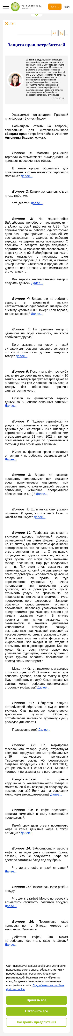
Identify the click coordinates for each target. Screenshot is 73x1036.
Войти (66, 7)
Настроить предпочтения (36, 1022)
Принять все (36, 1000)
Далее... (26, 176)
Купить (55, 6)
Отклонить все (36, 1011)
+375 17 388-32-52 (31, 5)
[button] (6, 6)
